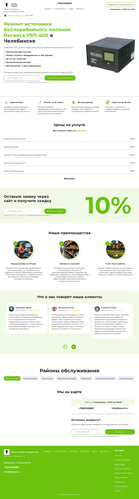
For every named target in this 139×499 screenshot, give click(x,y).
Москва (118, 455)
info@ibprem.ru (120, 408)
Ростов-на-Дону (122, 469)
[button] (73, 346)
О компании (60, 9)
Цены (71, 9)
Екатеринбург (121, 486)
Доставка (84, 451)
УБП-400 (29, 15)
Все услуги (69, 178)
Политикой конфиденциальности (38, 82)
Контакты (80, 9)
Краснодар (120, 464)
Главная (11, 15)
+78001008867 (64, 3)
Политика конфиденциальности (69, 494)
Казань (118, 491)
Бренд (48, 9)
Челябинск (120, 482)
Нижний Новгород (123, 473)
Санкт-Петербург (123, 460)
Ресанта (19, 15)
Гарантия (73, 451)
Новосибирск (121, 478)
